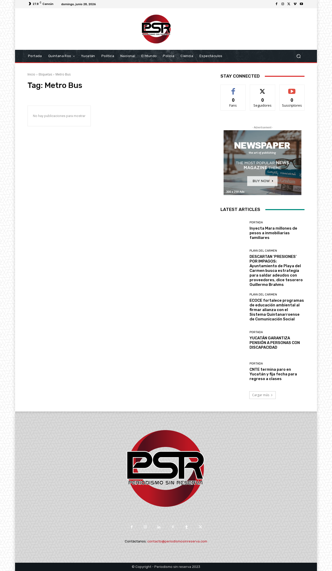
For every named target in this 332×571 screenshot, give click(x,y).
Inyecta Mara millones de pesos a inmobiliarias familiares (273, 233)
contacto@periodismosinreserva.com (177, 541)
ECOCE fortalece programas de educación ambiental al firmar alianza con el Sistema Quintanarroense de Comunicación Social (277, 309)
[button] (298, 56)
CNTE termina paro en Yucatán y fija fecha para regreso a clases (273, 374)
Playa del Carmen (263, 250)
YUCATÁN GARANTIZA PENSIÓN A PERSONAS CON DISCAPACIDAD (275, 343)
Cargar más (262, 395)
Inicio (31, 74)
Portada (256, 222)
